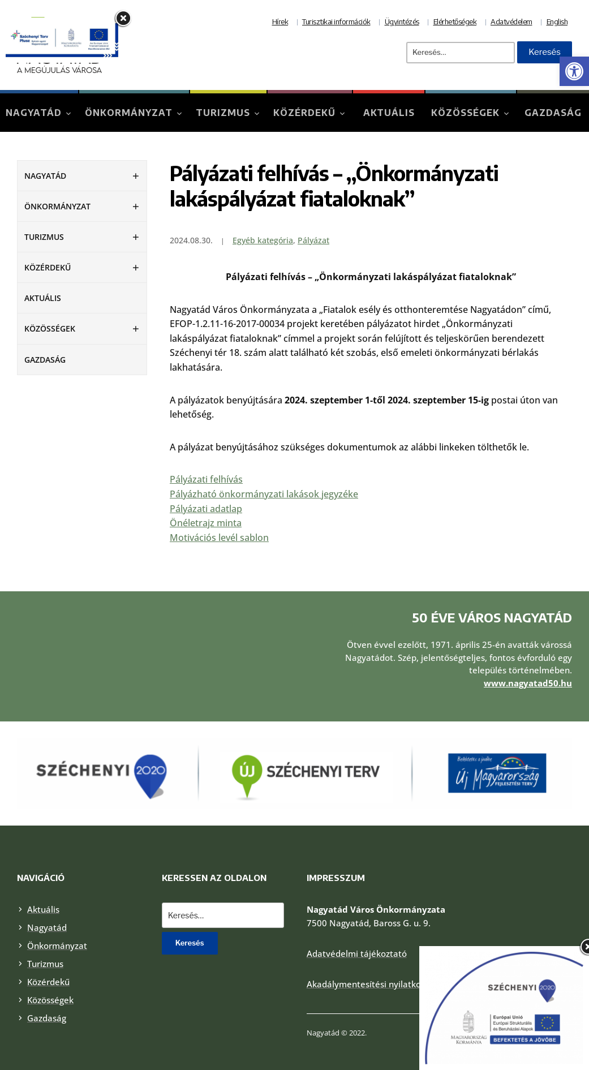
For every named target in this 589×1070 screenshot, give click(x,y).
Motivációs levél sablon (219, 537)
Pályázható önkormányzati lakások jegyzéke (264, 494)
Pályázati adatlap (206, 508)
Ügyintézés (402, 21)
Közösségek (465, 112)
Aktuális (389, 112)
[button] (574, 71)
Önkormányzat (129, 112)
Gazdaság (553, 112)
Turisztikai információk (336, 21)
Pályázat (313, 240)
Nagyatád (34, 112)
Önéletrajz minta (206, 523)
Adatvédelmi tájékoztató (357, 938)
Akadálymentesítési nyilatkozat (370, 968)
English (557, 21)
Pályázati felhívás (206, 479)
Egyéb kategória (263, 240)
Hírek (280, 21)
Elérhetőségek (455, 21)
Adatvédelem (511, 21)
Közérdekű (304, 112)
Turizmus (223, 112)
